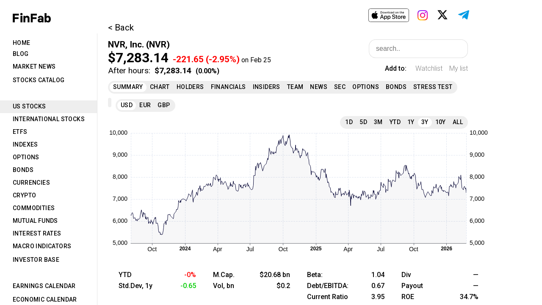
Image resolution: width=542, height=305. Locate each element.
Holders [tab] (190, 86)
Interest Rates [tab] (37, 233)
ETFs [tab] (20, 131)
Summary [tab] (128, 86)
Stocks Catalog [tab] (39, 80)
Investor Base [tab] (36, 259)
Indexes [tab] (25, 144)
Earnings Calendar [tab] (44, 286)
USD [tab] (127, 105)
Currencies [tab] (31, 182)
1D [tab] (349, 122)
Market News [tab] (34, 66)
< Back (121, 27)
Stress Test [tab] (432, 86)
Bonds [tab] (23, 169)
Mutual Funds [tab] (35, 220)
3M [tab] (378, 122)
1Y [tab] (411, 122)
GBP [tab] (164, 105)
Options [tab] (26, 157)
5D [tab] (363, 122)
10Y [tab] (440, 122)
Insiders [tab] (266, 86)
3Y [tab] (425, 122)
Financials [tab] (228, 86)
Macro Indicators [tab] (42, 246)
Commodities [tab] (34, 208)
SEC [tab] (340, 86)
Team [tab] (295, 86)
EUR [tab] (145, 105)
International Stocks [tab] (49, 119)
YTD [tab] (395, 122)
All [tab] (458, 122)
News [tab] (318, 86)
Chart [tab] (160, 86)
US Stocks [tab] (29, 106)
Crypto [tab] (24, 195)
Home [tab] (21, 42)
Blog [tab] (21, 53)
